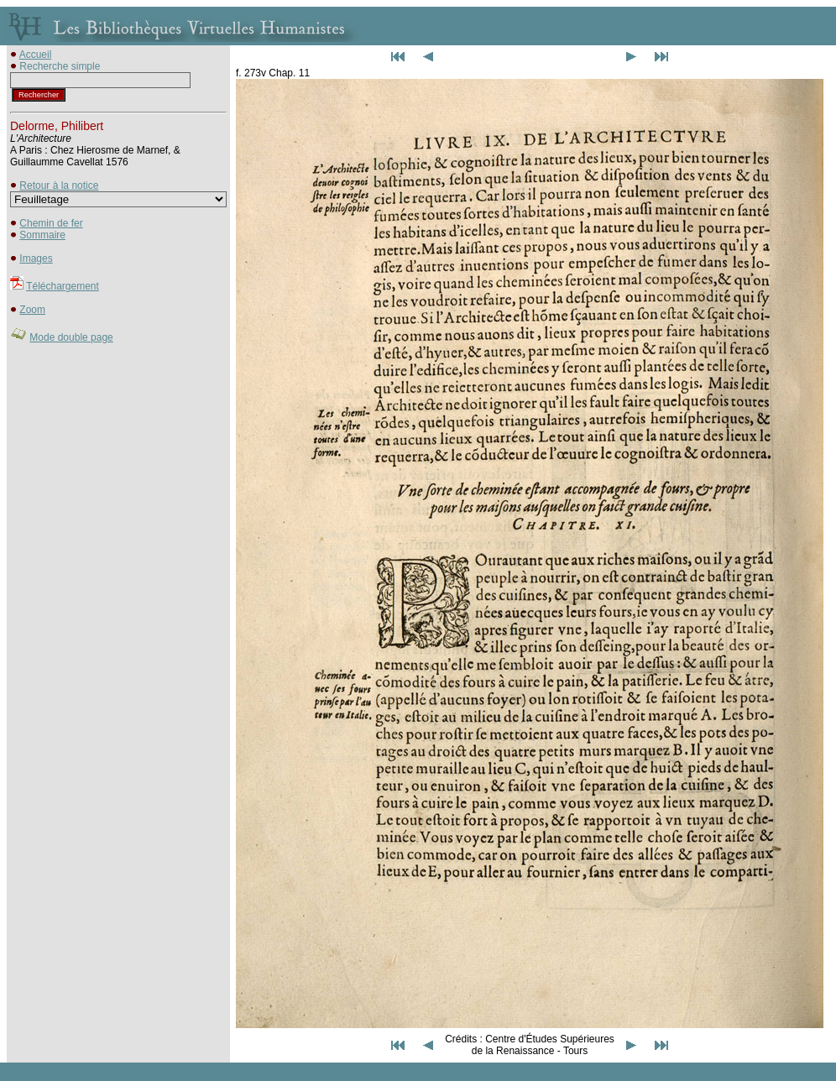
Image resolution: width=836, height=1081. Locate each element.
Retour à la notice (58, 185)
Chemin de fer (50, 223)
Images (35, 258)
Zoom (32, 310)
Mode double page (70, 337)
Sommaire (42, 235)
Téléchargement (62, 286)
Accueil (35, 54)
